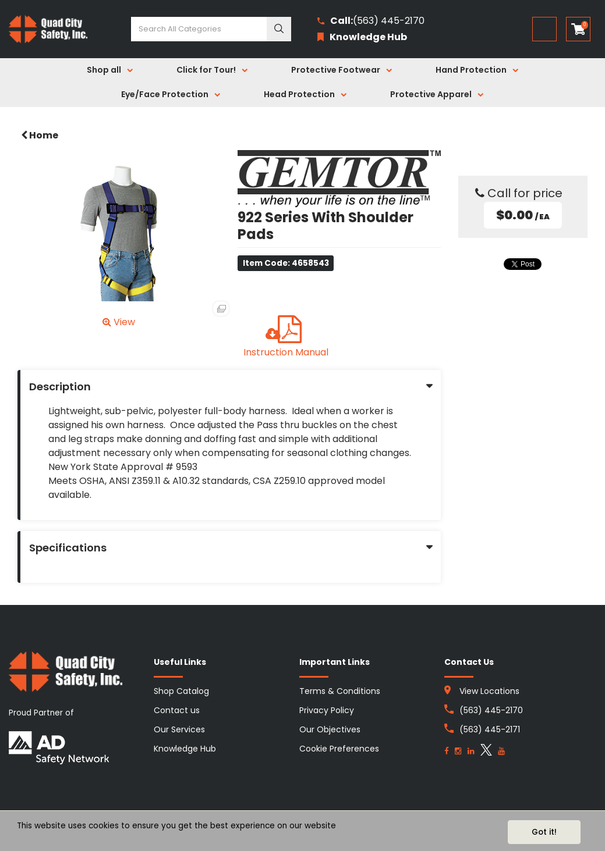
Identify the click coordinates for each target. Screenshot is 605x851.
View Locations (489, 691)
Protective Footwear (335, 70)
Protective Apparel (431, 94)
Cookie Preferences (339, 748)
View (118, 322)
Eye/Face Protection (164, 94)
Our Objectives (329, 729)
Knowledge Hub (185, 748)
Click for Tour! (206, 70)
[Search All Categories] (211, 29)
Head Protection (299, 94)
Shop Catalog (181, 691)
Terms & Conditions (339, 691)
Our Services (179, 729)
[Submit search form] (279, 29)
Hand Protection (471, 70)
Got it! (544, 832)
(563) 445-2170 (370, 21)
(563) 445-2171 (489, 729)
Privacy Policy (326, 710)
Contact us (177, 710)
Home (39, 135)
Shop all (104, 70)
